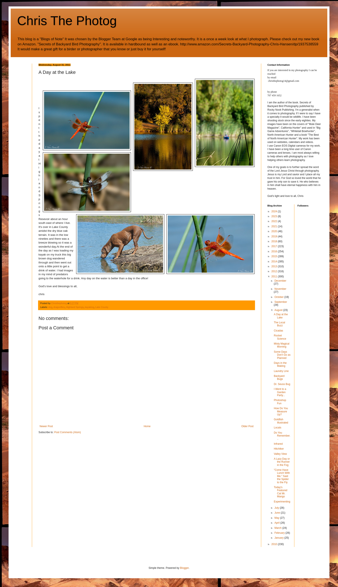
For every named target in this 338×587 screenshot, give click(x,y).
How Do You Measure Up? (281, 411)
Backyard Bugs (279, 377)
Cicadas (278, 330)
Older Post (247, 426)
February (279, 532)
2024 (274, 211)
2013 (274, 266)
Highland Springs (75, 307)
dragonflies (59, 307)
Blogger (184, 567)
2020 (274, 231)
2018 (274, 241)
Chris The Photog (67, 20)
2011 (274, 276)
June (277, 512)
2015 (274, 256)
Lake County (101, 307)
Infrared (278, 443)
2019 (274, 236)
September (280, 301)
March (278, 527)
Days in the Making (280, 364)
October (279, 297)
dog (50, 307)
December (280, 280)
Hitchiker (279, 448)
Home (147, 426)
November (280, 288)
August (278, 310)
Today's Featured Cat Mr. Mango (280, 492)
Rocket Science (280, 337)
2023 (274, 216)
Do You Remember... (282, 435)
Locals (277, 427)
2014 (274, 261)
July (277, 507)
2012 (274, 271)
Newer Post (46, 426)
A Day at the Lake (281, 316)
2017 (274, 246)
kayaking (89, 307)
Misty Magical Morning (281, 345)
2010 (274, 544)
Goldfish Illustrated (281, 421)
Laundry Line (281, 371)
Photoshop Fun (280, 402)
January (279, 537)
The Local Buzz (279, 324)
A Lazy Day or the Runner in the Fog (282, 462)
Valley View (280, 453)
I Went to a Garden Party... (280, 392)
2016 (274, 251)
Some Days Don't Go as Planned (282, 355)
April (277, 522)
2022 (274, 221)
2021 (274, 226)
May (277, 517)
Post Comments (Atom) (67, 432)
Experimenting (282, 501)
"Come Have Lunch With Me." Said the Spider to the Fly (282, 476)
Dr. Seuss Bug (282, 384)
